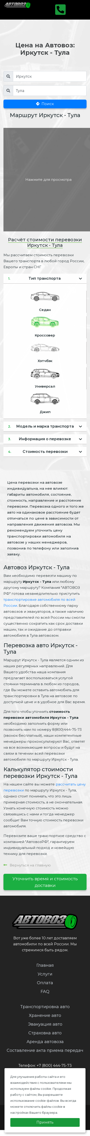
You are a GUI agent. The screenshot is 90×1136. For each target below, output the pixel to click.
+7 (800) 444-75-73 (54, 1065)
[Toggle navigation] (78, 9)
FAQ (45, 991)
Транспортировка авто (45, 1006)
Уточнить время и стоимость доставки (45, 882)
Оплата (45, 982)
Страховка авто (45, 1032)
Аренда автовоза (45, 1041)
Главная (45, 965)
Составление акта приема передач (45, 1050)
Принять (45, 1122)
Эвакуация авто (45, 1024)
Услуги (45, 974)
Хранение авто (45, 1015)
